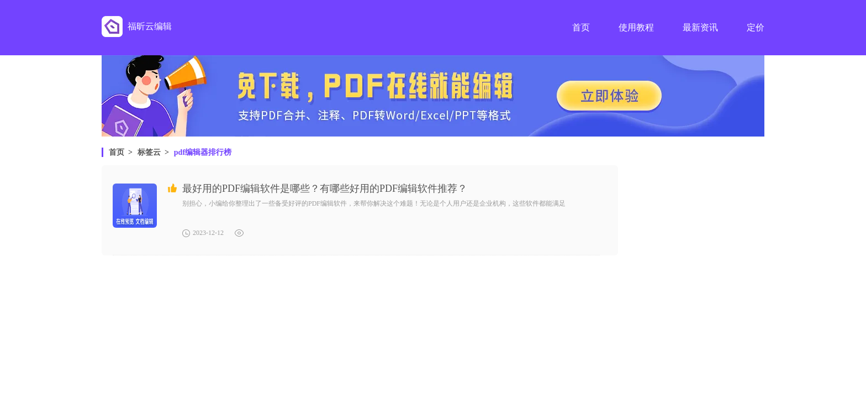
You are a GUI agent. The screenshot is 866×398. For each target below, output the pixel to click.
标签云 (149, 152)
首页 (116, 152)
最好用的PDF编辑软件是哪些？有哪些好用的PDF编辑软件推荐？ (324, 188)
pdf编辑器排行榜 (202, 152)
